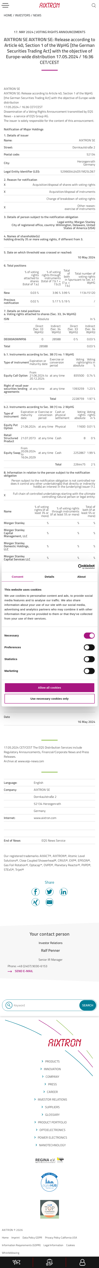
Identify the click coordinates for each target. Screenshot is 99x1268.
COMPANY (52, 1076)
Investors (22, 15)
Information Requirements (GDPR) (21, 1245)
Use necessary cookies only (49, 698)
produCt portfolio (52, 1122)
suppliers (52, 1107)
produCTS (52, 1061)
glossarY (52, 1114)
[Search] (93, 5)
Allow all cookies (49, 687)
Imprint (15, 1237)
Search (87, 1005)
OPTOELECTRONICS (52, 1130)
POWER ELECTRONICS (52, 1137)
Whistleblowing (10, 1253)
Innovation (52, 1069)
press (52, 1084)
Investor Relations (52, 1099)
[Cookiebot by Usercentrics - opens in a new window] (78, 566)
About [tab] (81, 576)
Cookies (70, 1245)
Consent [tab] (17, 576)
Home (5, 1237)
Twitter (49, 892)
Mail (49, 902)
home (8, 15)
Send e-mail (24, 971)
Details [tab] (49, 576)
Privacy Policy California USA (61, 1237)
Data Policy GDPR (32, 1237)
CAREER (52, 1092)
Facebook (35, 892)
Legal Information (53, 1245)
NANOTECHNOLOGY (52, 1145)
